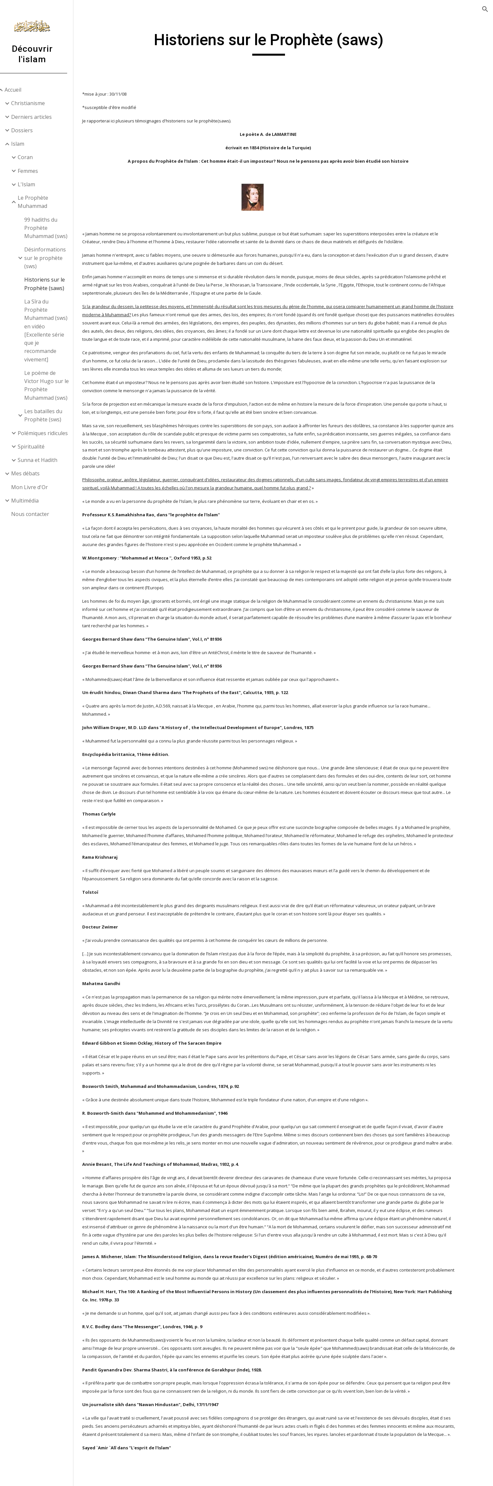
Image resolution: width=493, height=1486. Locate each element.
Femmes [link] (36, 170)
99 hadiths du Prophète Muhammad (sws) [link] (54, 228)
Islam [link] (26, 143)
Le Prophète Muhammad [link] (41, 202)
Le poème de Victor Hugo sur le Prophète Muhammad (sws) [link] (55, 385)
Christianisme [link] (36, 103)
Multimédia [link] (33, 500)
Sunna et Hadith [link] (46, 460)
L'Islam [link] (35, 184)
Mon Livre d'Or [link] (38, 487)
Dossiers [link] (30, 130)
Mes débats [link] (34, 473)
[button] (485, 9)
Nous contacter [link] (39, 514)
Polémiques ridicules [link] (51, 433)
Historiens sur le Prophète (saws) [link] (53, 283)
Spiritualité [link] (39, 446)
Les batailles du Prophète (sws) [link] (52, 415)
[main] (287, 43)
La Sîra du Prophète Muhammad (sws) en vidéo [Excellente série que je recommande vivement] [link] (54, 330)
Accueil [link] (21, 89)
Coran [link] (33, 157)
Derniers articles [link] (40, 116)
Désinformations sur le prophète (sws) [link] (53, 258)
